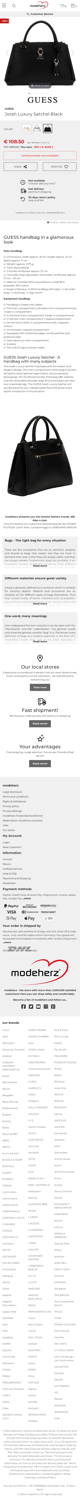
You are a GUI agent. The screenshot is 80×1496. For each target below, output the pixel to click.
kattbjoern (34, 1191)
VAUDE (58, 1379)
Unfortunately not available (40, 155)
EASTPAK (7, 1318)
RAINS (58, 1075)
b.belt (5, 1075)
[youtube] (40, 1006)
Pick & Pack (61, 1030)
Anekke (7, 1055)
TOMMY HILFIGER (64, 1324)
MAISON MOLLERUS (35, 1297)
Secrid (58, 1197)
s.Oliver (58, 1226)
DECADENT (9, 1256)
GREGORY (34, 1075)
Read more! (40, 723)
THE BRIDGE (61, 1295)
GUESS (9, 108)
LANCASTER (35, 1236)
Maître (32, 1305)
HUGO (32, 1133)
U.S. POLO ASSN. (64, 1350)
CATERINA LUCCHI (13, 1217)
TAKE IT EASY (62, 1269)
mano (31, 1318)
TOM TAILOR (61, 1330)
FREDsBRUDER (11, 1382)
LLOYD (32, 1282)
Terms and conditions (15, 796)
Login (6, 842)
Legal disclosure (12, 791)
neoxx (31, 1363)
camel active (10, 1198)
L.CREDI (33, 1217)
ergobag (7, 1337)
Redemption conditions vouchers (22, 820)
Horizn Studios (37, 1126)
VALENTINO (61, 1366)
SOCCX (58, 1220)
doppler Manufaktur (9, 1303)
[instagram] (47, 1006)
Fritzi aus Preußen (13, 1388)
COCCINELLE (10, 1237)
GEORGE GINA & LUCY (12, 1416)
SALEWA (59, 1126)
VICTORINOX (62, 1386)
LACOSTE (33, 1223)
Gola (31, 1042)
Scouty (58, 1184)
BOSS (5, 1127)
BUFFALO (8, 1166)
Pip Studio (60, 1049)
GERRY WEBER (37, 1030)
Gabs (5, 1408)
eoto (5, 1324)
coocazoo (8, 1243)
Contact (7, 859)
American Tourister (13, 1049)
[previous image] (7, 52)
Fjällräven (8, 1363)
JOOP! (32, 1165)
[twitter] (32, 1006)
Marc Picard (35, 1324)
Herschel (33, 1113)
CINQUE (7, 1230)
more (27, 898)
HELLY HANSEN (37, 1107)
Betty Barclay (10, 1101)
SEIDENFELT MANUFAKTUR (62, 1206)
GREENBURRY (36, 1062)
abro (5, 1036)
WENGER (60, 1405)
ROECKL (59, 1100)
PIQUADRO (61, 1055)
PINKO (58, 1042)
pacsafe (32, 1401)
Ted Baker (60, 1288)
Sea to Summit (63, 1191)
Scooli (57, 1165)
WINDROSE (61, 1411)
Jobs (5, 825)
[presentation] (14, 5)
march (32, 1330)
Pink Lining (61, 1036)
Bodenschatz (10, 1108)
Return (7, 864)
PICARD (33, 1421)
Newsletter (9, 883)
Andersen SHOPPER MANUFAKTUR (10, 1066)
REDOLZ (59, 1081)
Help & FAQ (9, 873)
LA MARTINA (35, 1229)
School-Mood (62, 1158)
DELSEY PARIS (11, 1262)
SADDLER (60, 1120)
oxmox (32, 1395)
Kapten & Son (36, 1178)
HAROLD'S (34, 1088)
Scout (57, 1178)
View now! (40, 687)
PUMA (58, 1068)
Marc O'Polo (35, 1337)
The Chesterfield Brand (64, 1303)
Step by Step (61, 1243)
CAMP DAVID (10, 1204)
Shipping (45, 142)
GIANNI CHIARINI (38, 1036)
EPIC (5, 1330)
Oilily (31, 1375)
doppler (7, 1295)
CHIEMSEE (8, 1224)
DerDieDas (9, 1269)
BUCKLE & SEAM (12, 1159)
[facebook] (25, 1006)
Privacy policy (11, 806)
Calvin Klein (9, 1191)
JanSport (33, 1152)
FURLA (6, 1395)
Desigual (7, 1275)
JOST (31, 1171)
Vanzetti (59, 1373)
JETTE (31, 1158)
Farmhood (8, 1356)
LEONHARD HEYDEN (35, 1257)
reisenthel (60, 1088)
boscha (6, 1120)
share (20, 167)
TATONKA (60, 1282)
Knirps (32, 1210)
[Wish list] (63, 5)
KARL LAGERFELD (39, 1184)
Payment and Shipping (17, 878)
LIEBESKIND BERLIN (35, 1267)
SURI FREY (60, 1262)
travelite (59, 1337)
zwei (57, 1418)
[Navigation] (4, 5)
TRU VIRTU (60, 1343)
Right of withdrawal (14, 801)
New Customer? (12, 847)
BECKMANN (9, 1082)
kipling (32, 1197)
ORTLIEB (33, 1382)
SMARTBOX (61, 1214)
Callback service (12, 868)
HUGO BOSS (35, 1139)
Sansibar (59, 1139)
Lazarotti (33, 1249)
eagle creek (9, 1311)
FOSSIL (6, 1369)
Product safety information (63, 222)
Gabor (6, 1401)
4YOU (5, 1030)
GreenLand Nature (39, 1068)
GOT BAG (33, 1055)
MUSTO (32, 1356)
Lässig (32, 1242)
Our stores (9, 830)
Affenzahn (8, 1042)
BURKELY (8, 1179)
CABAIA (7, 1185)
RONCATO (60, 1107)
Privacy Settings (12, 810)
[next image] (72, 52)
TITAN (57, 1318)
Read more (40, 565)
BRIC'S (6, 1146)
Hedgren (33, 1100)
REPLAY (59, 1094)
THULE (58, 1311)
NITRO (32, 1369)
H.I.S (31, 1120)
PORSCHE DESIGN (65, 1062)
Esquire (7, 1350)
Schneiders (61, 1152)
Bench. (6, 1088)
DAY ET (6, 1249)
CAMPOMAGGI (11, 1211)
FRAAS (6, 1375)
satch (57, 1146)
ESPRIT (6, 1343)
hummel (33, 1146)
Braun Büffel (9, 1134)
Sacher (58, 1113)
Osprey (32, 1388)
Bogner (6, 1114)
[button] (60, 166)
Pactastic (33, 1408)
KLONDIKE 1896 (37, 1204)
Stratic (58, 1249)
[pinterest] (55, 1006)
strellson (59, 1256)
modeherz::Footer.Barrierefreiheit (23, 815)
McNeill (32, 1343)
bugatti (6, 1172)
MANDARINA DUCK (39, 1311)
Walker (58, 1398)
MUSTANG (34, 1350)
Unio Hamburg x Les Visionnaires (64, 1358)
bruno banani (10, 1153)
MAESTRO (34, 1288)
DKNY (6, 1288)
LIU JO (32, 1275)
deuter (6, 1282)
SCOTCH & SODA (64, 1171)
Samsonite (60, 1133)
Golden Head (36, 1049)
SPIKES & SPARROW (60, 1235)
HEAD (32, 1094)
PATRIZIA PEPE (37, 1414)
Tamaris (59, 1275)
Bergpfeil (8, 1095)
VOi (56, 1392)
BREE (5, 1140)
